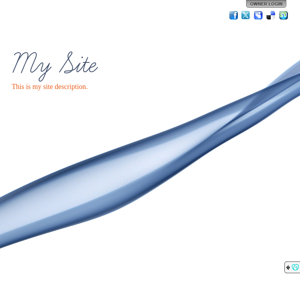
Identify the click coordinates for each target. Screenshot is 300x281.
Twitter (246, 15)
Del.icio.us (271, 15)
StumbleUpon (283, 15)
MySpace (258, 15)
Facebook (233, 15)
